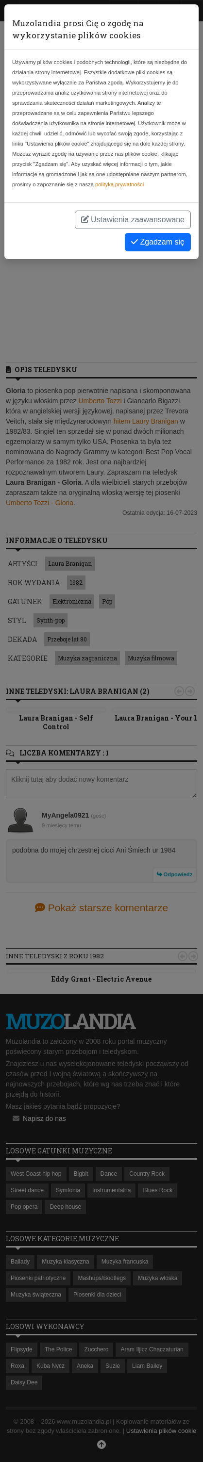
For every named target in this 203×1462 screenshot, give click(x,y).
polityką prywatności (119, 184)
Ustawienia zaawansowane (133, 219)
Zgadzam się (158, 242)
